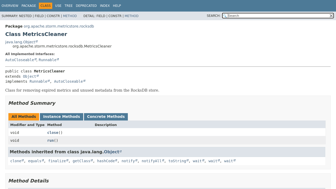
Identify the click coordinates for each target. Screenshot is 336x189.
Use (58, 6)
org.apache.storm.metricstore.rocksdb (59, 26)
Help (117, 6)
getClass (81, 161)
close (52, 132)
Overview (10, 6)
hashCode (106, 161)
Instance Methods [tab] (61, 116)
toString (177, 161)
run (50, 140)
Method (70, 16)
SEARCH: (214, 16)
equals (34, 161)
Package (29, 6)
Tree (69, 6)
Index (105, 6)
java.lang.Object (20, 42)
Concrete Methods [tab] (106, 116)
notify (128, 161)
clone (15, 161)
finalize (57, 161)
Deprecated (86, 6)
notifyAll (152, 161)
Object (29, 76)
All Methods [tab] (24, 116)
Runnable (47, 60)
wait (197, 161)
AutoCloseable (19, 60)
